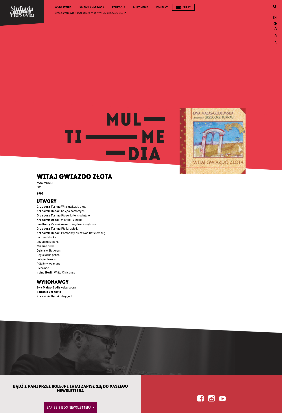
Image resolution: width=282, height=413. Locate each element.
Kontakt (162, 7)
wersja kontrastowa (275, 24)
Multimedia (140, 7)
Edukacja (118, 7)
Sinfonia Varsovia (91, 7)
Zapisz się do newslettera (69, 407)
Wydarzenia (63, 7)
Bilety (187, 7)
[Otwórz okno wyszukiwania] (274, 7)
